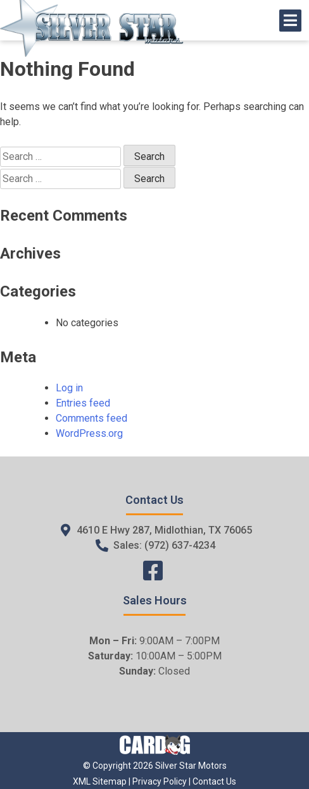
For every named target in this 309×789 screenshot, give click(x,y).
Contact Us (214, 781)
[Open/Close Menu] (290, 20)
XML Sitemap (100, 781)
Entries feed (83, 403)
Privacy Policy (159, 781)
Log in (69, 388)
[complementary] (271, 751)
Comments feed (91, 418)
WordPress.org (89, 433)
